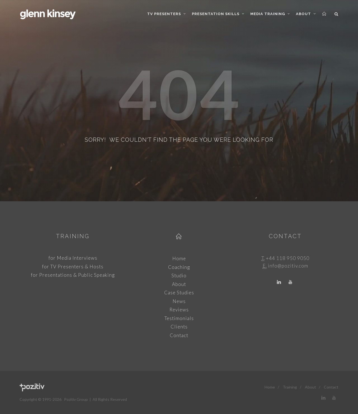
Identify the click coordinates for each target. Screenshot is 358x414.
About (179, 284)
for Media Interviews (72, 258)
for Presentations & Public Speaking (73, 275)
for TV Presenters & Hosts (72, 266)
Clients (179, 327)
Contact (179, 335)
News (179, 301)
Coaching (179, 267)
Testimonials (179, 318)
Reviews (179, 310)
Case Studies (179, 292)
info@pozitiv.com (288, 266)
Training (73, 236)
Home (179, 258)
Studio (179, 275)
